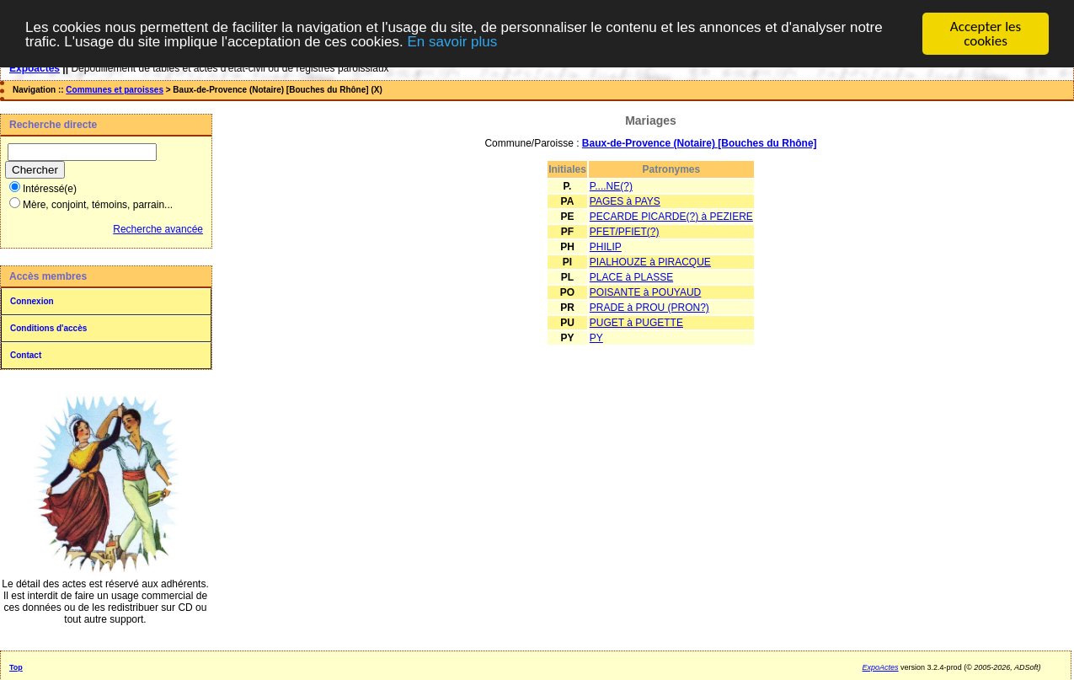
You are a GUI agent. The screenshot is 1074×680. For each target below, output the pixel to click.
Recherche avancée (158, 229)
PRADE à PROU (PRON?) (649, 307)
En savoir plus (452, 42)
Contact (25, 355)
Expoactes (34, 68)
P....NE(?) (611, 186)
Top (16, 667)
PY (596, 338)
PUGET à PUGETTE (636, 323)
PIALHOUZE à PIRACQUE (650, 262)
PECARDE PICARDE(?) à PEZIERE (671, 216)
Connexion (32, 301)
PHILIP (606, 247)
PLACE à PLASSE (631, 277)
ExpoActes (881, 667)
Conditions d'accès (48, 328)
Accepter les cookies (985, 34)
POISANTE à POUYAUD (645, 292)
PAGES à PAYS (625, 201)
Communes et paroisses (114, 89)
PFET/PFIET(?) (625, 232)
